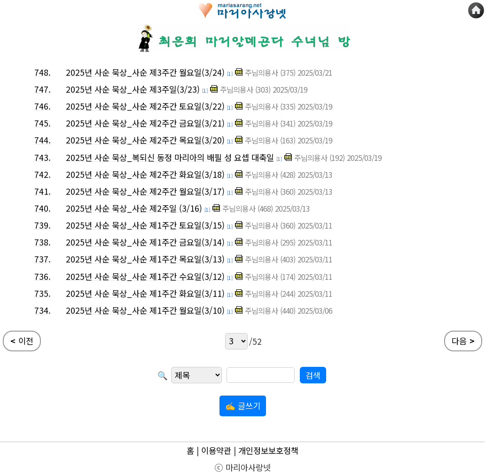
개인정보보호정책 (268, 450)
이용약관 (216, 450)
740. (42, 208)
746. (42, 106)
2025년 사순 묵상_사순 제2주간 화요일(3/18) (145, 174)
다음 (463, 341)
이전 (21, 341)
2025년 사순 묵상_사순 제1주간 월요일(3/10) (145, 310)
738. (42, 242)
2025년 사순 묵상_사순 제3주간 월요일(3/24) (145, 72)
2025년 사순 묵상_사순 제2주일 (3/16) (134, 208)
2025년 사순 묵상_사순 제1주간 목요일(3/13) (145, 259)
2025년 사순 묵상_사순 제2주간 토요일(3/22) (145, 106)
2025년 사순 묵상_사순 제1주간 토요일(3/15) (145, 225)
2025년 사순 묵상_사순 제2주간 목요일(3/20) (145, 140)
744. (42, 140)
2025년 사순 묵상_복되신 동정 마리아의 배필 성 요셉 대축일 (170, 157)
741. (42, 191)
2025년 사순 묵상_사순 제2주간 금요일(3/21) (145, 123)
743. (42, 157)
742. (42, 174)
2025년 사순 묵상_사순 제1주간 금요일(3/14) (145, 242)
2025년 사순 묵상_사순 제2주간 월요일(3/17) (145, 191)
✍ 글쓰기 (242, 406)
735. (42, 293)
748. (42, 72)
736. (42, 276)
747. (42, 89)
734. (42, 310)
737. (42, 259)
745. (42, 123)
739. (42, 225)
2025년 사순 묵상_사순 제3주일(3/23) (133, 89)
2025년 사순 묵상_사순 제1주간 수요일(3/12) (145, 276)
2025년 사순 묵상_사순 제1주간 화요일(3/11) (145, 293)
